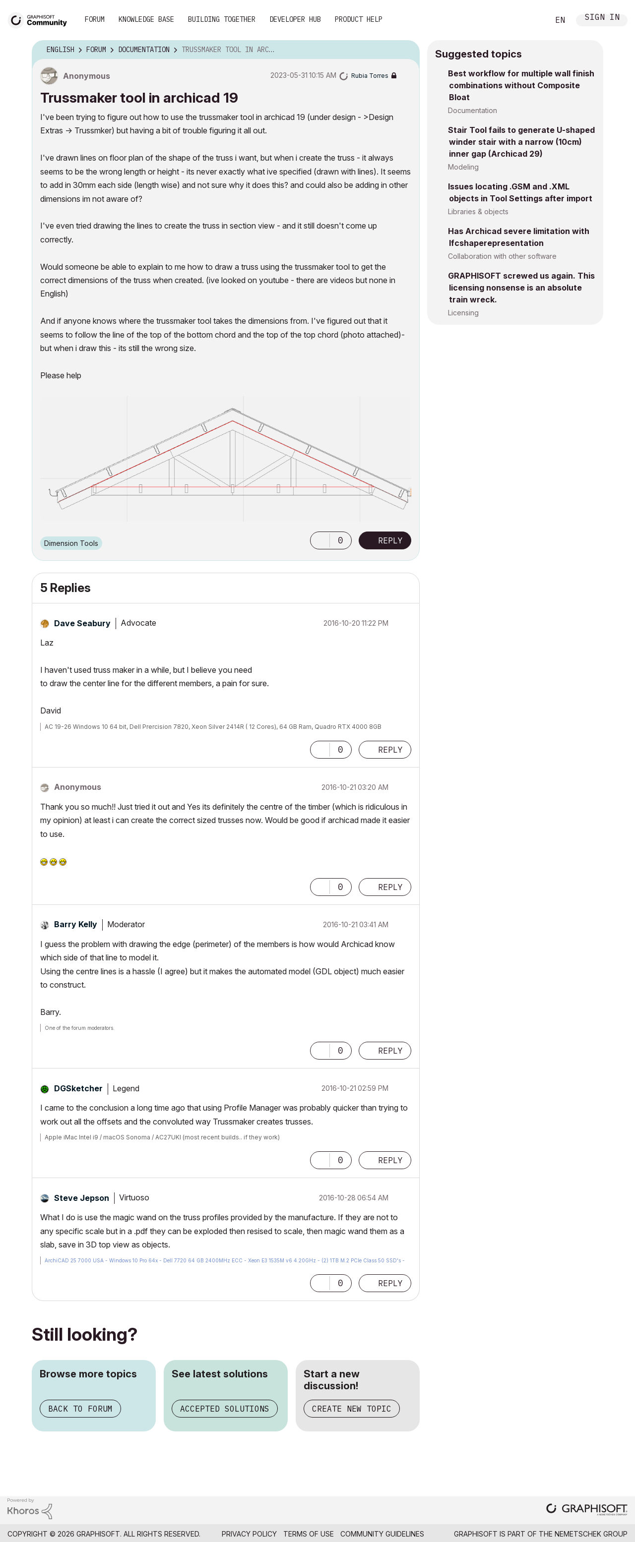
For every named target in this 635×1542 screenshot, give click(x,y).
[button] (320, 540)
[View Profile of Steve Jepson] (81, 1198)
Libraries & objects (478, 211)
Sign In (602, 18)
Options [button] (405, 50)
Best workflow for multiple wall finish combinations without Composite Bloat (521, 85)
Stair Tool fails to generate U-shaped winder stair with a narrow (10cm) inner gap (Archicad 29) (521, 142)
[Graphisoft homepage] (587, 1510)
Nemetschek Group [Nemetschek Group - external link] (591, 1534)
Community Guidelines (382, 1534)
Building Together (221, 19)
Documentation (472, 110)
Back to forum (80, 1409)
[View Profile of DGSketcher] (78, 1088)
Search (530, 20)
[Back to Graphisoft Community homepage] (40, 19)
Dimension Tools (71, 543)
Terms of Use (308, 1534)
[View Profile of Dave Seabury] (82, 623)
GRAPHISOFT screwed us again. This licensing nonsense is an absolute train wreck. (521, 287)
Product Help (358, 19)
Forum (95, 19)
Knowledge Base (146, 19)
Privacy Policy (249, 1534)
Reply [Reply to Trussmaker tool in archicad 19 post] (390, 540)
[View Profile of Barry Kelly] (75, 924)
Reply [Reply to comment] (390, 750)
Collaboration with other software (502, 256)
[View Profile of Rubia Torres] (369, 75)
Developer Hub (295, 19)
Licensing (463, 312)
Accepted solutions (224, 1409)
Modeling (463, 167)
